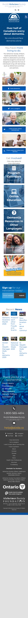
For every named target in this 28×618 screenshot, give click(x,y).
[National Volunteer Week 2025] (14, 339)
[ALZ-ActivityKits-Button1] (14, 256)
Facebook (9, 433)
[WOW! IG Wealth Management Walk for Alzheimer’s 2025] (5, 339)
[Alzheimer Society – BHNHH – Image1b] (14, 72)
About (14, 449)
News (14, 458)
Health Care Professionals (14, 460)
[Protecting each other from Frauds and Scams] (14, 314)
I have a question (14, 446)
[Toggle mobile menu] (18, 10)
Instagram (19, 433)
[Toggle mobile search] (15, 10)
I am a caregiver (14, 442)
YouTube (9, 435)
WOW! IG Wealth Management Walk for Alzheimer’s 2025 (8, 350)
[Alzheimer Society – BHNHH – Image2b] (14, 93)
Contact (14, 451)
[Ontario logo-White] (14, 484)
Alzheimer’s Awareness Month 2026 (7, 321)
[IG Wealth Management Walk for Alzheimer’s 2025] (22, 339)
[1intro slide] (14, 234)
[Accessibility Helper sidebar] (26, 17)
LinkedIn (19, 435)
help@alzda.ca (14, 427)
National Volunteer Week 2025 (15, 346)
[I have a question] (14, 134)
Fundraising (14, 464)
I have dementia (14, 440)
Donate (14, 453)
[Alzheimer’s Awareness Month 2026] (5, 314)
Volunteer (14, 462)
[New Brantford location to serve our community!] (22, 314)
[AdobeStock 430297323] (14, 113)
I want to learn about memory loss (14, 444)
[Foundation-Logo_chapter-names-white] (14, 497)
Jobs (14, 455)
